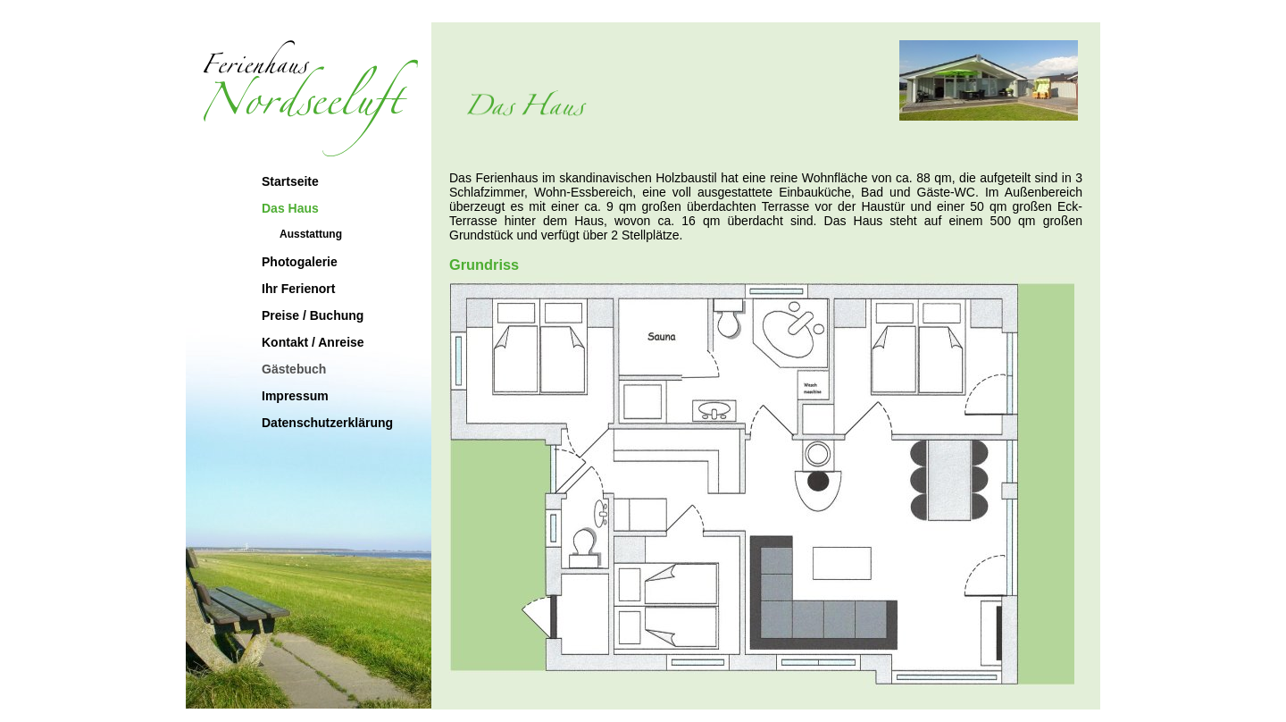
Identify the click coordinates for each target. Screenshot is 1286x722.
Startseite (290, 181)
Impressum (295, 396)
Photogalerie (300, 262)
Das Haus (290, 208)
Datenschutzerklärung (327, 423)
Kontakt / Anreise (313, 342)
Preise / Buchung (312, 315)
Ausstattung (311, 234)
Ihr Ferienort (298, 288)
